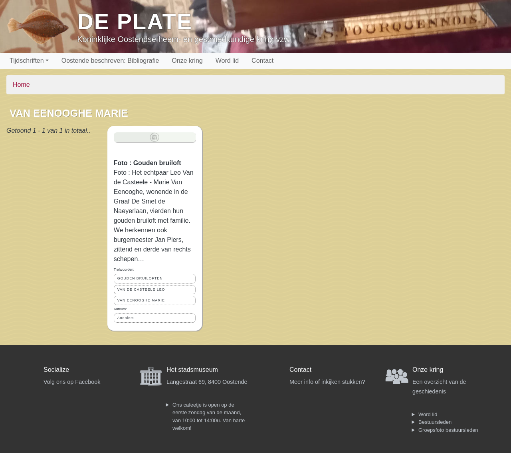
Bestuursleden (435, 422)
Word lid (227, 60)
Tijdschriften (27, 60)
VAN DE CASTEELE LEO (141, 289)
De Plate (134, 21)
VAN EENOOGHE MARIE (141, 300)
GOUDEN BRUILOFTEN (140, 278)
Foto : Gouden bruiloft (147, 163)
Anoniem (125, 318)
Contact (262, 60)
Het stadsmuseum (192, 369)
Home (21, 84)
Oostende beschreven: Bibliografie (110, 60)
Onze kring (187, 60)
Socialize (56, 369)
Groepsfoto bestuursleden (448, 430)
